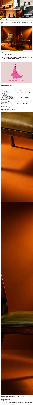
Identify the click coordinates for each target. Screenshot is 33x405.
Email (21, 404)
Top (29, 404)
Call (4, 404)
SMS (13, 404)
